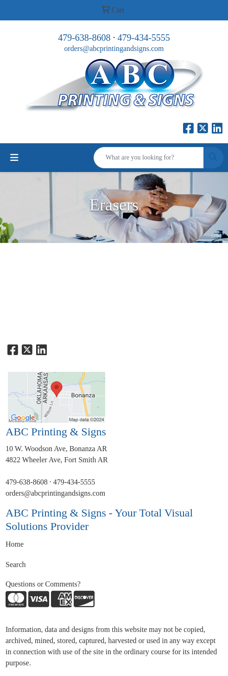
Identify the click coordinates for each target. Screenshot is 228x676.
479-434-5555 (144, 37)
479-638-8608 (84, 37)
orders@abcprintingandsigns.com (114, 48)
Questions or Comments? (43, 584)
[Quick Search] (149, 157)
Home (15, 544)
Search (16, 564)
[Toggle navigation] (14, 157)
